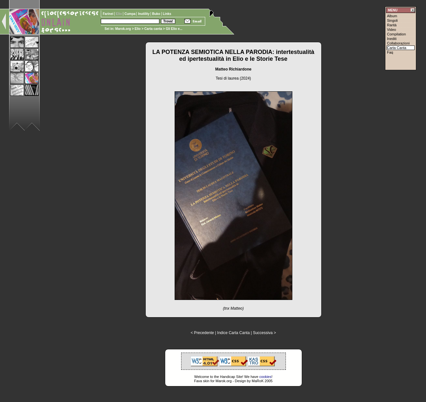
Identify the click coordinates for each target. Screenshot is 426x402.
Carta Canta (396, 48)
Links (167, 14)
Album (392, 16)
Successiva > (264, 333)
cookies (265, 377)
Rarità (391, 25)
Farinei (108, 14)
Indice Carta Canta (233, 333)
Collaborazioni (398, 43)
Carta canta (153, 29)
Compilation (396, 34)
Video (391, 30)
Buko (156, 14)
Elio (137, 29)
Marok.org (123, 29)
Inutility (144, 14)
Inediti (391, 39)
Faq (390, 52)
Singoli (392, 20)
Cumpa (131, 14)
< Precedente (202, 333)
